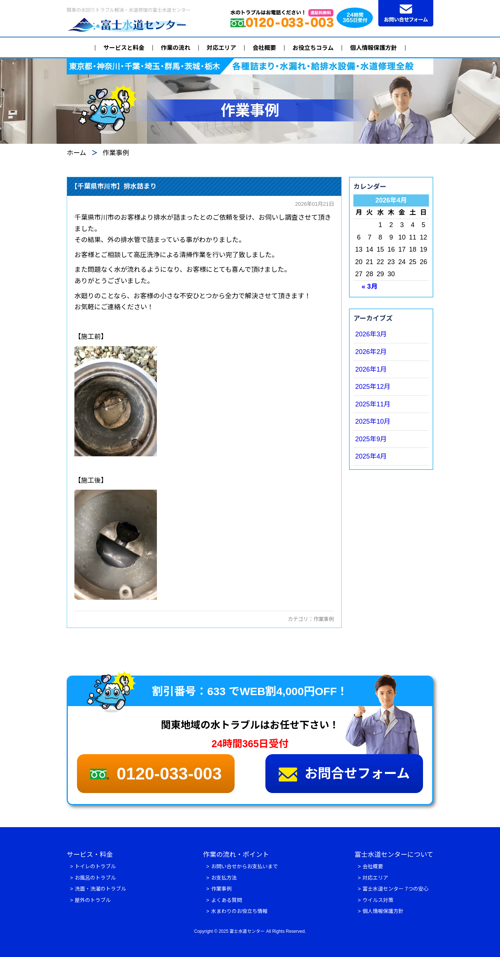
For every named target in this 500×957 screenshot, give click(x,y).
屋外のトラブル (93, 900)
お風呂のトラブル (95, 878)
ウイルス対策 (378, 900)
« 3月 (370, 286)
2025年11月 (372, 404)
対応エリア (221, 48)
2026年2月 (371, 351)
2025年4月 (371, 456)
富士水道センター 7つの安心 (396, 889)
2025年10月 (372, 421)
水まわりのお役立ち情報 (239, 911)
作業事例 (323, 619)
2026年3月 (371, 334)
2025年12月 (372, 386)
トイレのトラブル (95, 866)
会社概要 (264, 48)
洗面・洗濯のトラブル (100, 889)
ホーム (76, 153)
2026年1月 (371, 369)
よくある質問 (226, 900)
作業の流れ (175, 48)
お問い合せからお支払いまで (244, 866)
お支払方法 (224, 878)
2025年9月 (371, 439)
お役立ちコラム (313, 48)
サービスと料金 (123, 48)
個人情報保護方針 (373, 48)
